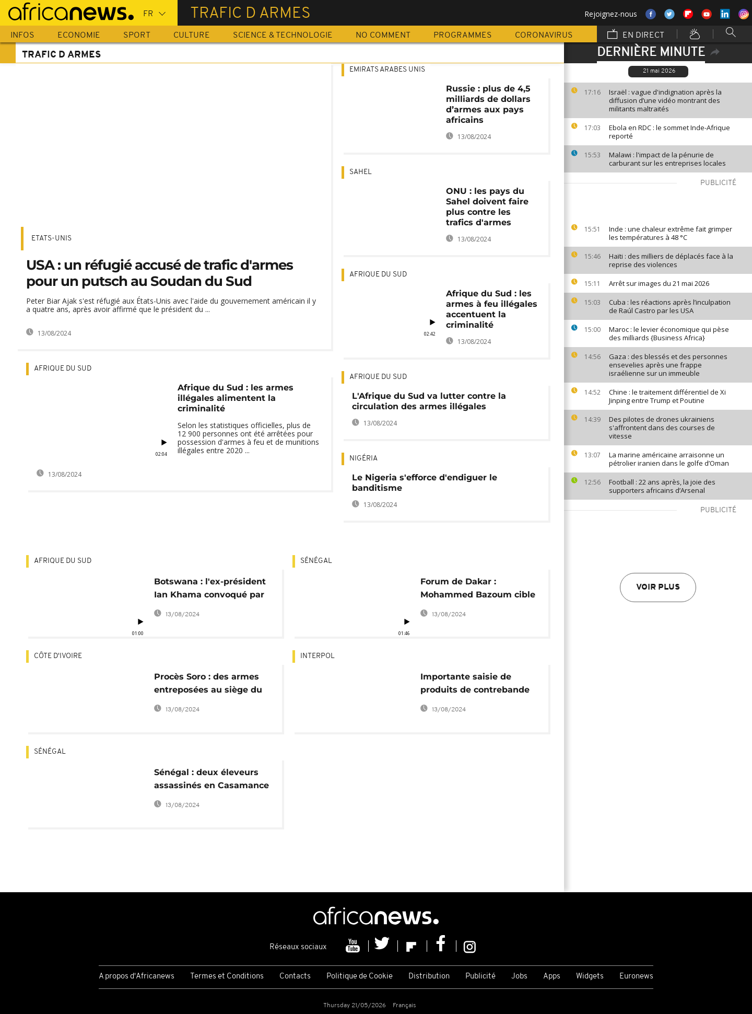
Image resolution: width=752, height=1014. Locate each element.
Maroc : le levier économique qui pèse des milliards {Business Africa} (669, 333)
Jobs (519, 977)
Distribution (429, 977)
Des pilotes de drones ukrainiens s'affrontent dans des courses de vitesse (662, 427)
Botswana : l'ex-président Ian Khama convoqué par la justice (210, 590)
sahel (360, 172)
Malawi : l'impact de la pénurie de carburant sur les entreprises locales (667, 159)
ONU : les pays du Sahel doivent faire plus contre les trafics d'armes (487, 206)
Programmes (462, 35)
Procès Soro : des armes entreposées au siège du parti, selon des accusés (208, 685)
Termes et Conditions (227, 977)
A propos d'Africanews (136, 977)
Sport (136, 35)
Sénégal (316, 561)
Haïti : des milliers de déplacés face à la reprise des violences (671, 260)
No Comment (383, 35)
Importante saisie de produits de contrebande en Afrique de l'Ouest (475, 685)
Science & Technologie (283, 35)
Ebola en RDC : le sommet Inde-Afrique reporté (669, 131)
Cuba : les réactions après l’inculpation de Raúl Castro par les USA (670, 306)
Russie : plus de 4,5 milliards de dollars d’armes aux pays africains (488, 104)
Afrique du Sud (62, 369)
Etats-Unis (51, 239)
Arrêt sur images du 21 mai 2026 (659, 283)
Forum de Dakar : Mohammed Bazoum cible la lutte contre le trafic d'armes (477, 590)
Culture (191, 35)
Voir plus (658, 587)
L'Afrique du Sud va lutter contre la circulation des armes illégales (429, 401)
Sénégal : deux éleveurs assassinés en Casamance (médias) (211, 780)
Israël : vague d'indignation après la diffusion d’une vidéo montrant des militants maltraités (665, 100)
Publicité (480, 977)
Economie (78, 35)
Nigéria (363, 459)
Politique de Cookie (359, 977)
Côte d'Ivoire (58, 656)
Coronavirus (544, 35)
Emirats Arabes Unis (387, 70)
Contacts (295, 977)
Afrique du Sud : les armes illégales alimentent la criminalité (235, 398)
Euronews (636, 977)
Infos (22, 35)
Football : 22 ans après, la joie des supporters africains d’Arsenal (662, 486)
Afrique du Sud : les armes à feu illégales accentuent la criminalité (491, 309)
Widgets (590, 977)
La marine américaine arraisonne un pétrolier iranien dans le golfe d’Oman (669, 459)
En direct (635, 35)
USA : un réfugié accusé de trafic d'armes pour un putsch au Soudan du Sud (159, 273)
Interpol (317, 656)
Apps (551, 977)
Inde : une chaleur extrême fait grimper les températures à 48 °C (670, 233)
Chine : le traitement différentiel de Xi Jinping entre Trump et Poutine (667, 396)
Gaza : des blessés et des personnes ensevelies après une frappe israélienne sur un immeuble (668, 364)
